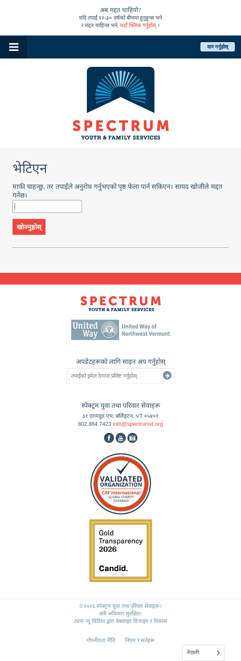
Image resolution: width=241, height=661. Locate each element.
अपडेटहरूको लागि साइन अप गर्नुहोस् (120, 361)
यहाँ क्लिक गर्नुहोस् (138, 25)
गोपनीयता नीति (100, 640)
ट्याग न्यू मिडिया (89, 621)
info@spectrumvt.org (138, 424)
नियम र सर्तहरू (140, 640)
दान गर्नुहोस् (217, 47)
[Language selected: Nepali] (203, 653)
